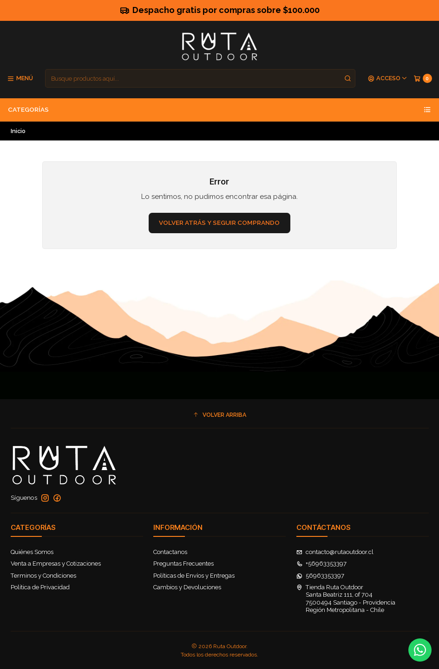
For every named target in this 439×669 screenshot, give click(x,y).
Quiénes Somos (32, 551)
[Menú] (20, 78)
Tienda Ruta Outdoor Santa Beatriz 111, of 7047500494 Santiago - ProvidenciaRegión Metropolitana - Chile (346, 598)
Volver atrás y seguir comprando (219, 222)
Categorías (219, 110)
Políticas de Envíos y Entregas (194, 575)
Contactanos (170, 551)
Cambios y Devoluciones (187, 587)
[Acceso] (387, 78)
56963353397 (320, 575)
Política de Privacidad (40, 587)
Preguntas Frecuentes (183, 563)
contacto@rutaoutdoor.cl (335, 551)
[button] (220, 414)
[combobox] (200, 78)
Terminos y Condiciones (43, 575)
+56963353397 (321, 563)
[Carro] (423, 78)
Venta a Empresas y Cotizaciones (56, 563)
